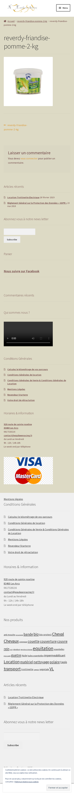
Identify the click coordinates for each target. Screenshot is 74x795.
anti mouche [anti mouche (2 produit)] (9, 634)
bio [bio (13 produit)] (36, 634)
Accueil (11, 21)
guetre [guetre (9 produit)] (16, 655)
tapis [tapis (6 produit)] (63, 662)
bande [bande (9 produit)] (28, 634)
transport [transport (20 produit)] (12, 668)
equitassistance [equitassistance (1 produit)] (26, 649)
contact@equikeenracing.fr (18, 435)
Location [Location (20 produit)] (12, 661)
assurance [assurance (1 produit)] (19, 635)
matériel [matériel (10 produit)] (26, 662)
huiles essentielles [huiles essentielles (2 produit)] (36, 655)
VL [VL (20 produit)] (51, 668)
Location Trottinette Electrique (23, 197)
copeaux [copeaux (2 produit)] (23, 641)
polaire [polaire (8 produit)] (54, 662)
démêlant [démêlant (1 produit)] (16, 649)
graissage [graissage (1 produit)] (7, 656)
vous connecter (29, 158)
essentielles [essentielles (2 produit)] (59, 649)
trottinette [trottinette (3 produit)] (27, 669)
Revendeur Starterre (17, 394)
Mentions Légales (16, 389)
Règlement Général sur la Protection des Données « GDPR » (37, 202)
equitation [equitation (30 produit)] (43, 648)
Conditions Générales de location (24, 374)
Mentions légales (13, 499)
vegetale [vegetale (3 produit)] (44, 669)
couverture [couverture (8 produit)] (48, 641)
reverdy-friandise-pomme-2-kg (32, 21)
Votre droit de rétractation (21, 400)
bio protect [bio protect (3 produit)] (45, 634)
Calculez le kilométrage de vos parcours (27, 369)
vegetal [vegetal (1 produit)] (36, 670)
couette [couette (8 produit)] (34, 641)
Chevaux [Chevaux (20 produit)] (11, 641)
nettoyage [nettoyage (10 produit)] (41, 662)
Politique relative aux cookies (27, 781)
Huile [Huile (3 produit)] (24, 655)
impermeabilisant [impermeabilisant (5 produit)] (54, 655)
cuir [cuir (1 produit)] (11, 649)
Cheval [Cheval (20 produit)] (58, 634)
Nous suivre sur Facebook (21, 271)
